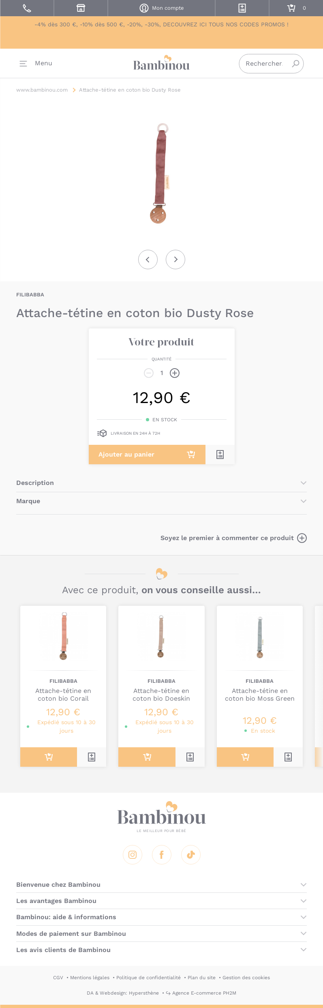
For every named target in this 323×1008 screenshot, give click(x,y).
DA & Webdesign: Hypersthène (123, 993)
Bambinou (161, 65)
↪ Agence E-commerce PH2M (201, 993)
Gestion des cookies (246, 977)
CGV (58, 977)
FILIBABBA (30, 295)
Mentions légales (89, 977)
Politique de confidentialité (148, 977)
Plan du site (202, 977)
